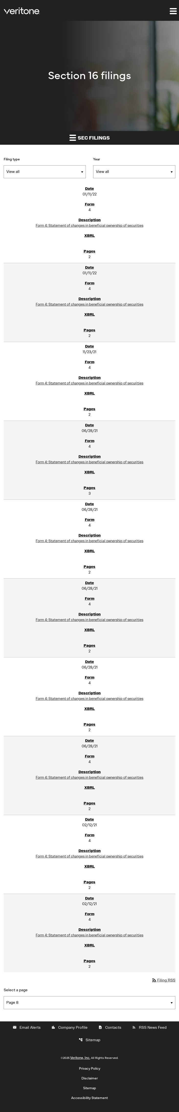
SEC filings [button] (89, 137)
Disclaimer (89, 1078)
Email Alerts (27, 1027)
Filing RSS (163, 980)
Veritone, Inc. (80, 1058)
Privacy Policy (89, 1068)
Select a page (16, 990)
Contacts (109, 1027)
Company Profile (69, 1027)
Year (96, 159)
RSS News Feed (149, 1027)
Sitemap (89, 1040)
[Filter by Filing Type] (45, 171)
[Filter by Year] (134, 171)
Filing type (12, 159)
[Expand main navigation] (173, 11)
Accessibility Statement (89, 1098)
